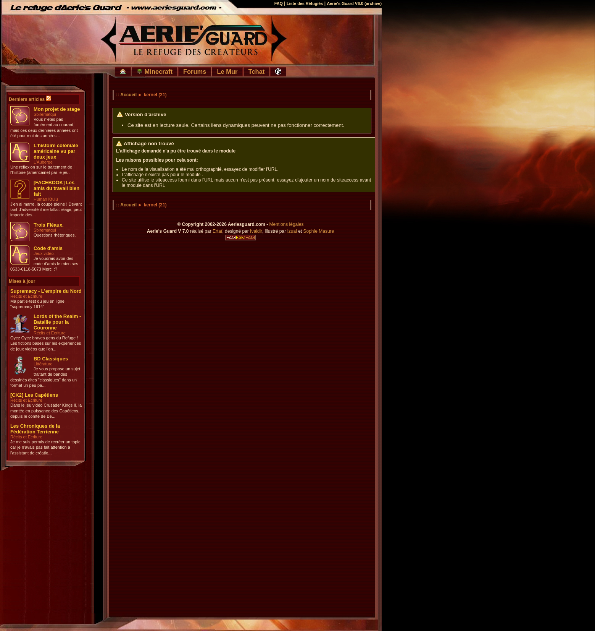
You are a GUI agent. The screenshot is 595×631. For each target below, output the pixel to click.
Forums (194, 71)
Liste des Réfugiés (305, 3)
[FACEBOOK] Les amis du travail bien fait (56, 188)
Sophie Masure (318, 231)
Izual (292, 231)
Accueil (128, 94)
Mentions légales (286, 224)
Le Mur (227, 71)
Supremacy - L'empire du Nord (46, 291)
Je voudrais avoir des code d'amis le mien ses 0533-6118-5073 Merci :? (44, 264)
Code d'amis (48, 248)
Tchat (256, 71)
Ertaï (217, 231)
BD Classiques (51, 359)
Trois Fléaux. (49, 225)
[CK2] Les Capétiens (34, 395)
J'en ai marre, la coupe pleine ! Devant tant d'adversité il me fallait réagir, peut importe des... (46, 209)
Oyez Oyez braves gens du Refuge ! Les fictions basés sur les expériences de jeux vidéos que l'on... (45, 343)
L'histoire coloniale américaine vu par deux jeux (56, 151)
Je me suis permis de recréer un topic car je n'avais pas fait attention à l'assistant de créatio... (45, 447)
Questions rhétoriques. (55, 235)
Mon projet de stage (57, 109)
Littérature (43, 364)
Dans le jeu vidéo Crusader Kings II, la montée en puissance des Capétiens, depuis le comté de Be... (46, 411)
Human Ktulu (46, 199)
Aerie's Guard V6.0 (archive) (354, 3)
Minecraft (155, 71)
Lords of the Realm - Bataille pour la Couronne (57, 322)
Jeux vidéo (44, 253)
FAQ (278, 3)
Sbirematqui (45, 114)
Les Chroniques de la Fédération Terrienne (35, 429)
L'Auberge (43, 162)
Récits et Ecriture (26, 296)
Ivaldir (256, 231)
